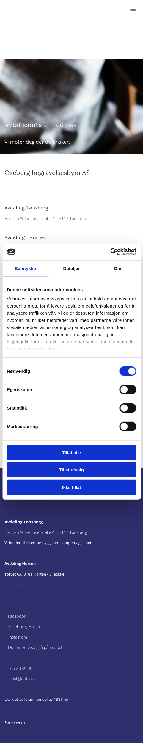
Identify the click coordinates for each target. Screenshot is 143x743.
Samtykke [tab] (25, 268)
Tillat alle (71, 452)
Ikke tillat (71, 487)
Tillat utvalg (71, 469)
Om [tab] (117, 268)
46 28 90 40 (21, 668)
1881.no (61, 699)
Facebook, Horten (24, 626)
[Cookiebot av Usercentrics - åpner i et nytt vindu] (110, 252)
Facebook (17, 616)
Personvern (14, 722)
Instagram (17, 637)
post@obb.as (21, 678)
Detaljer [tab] (71, 268)
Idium (29, 699)
